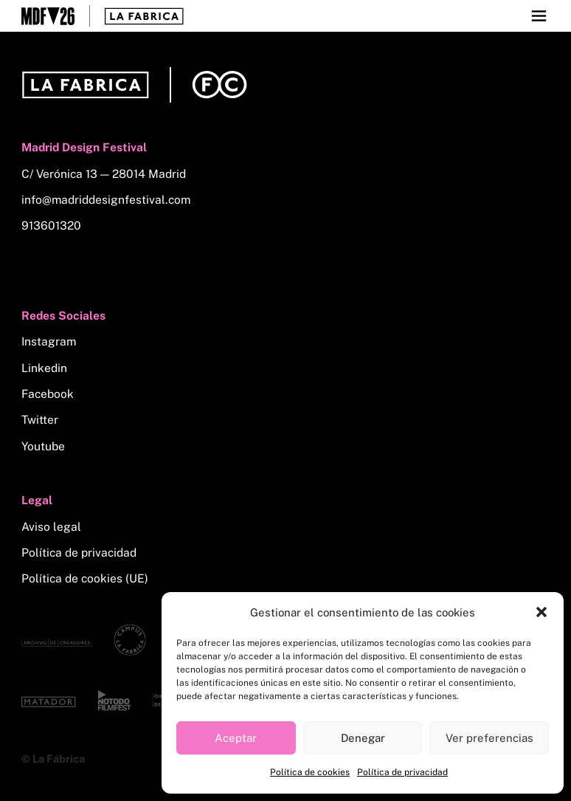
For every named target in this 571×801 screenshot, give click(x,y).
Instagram (48, 341)
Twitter (39, 420)
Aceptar (236, 738)
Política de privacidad (402, 772)
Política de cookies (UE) (84, 578)
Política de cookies (310, 772)
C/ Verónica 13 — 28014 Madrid (103, 174)
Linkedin (44, 368)
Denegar (363, 738)
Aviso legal (51, 527)
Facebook (47, 394)
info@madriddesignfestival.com (105, 200)
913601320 (51, 226)
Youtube (43, 446)
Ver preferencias (489, 738)
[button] (541, 612)
